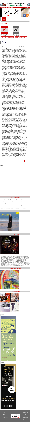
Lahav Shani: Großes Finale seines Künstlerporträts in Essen (14, 199)
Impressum (25, 412)
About (4, 412)
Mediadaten (25, 417)
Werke (16, 37)
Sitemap (26, 7)
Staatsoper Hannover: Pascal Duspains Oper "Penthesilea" (14, 208)
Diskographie (11, 37)
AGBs (4, 414)
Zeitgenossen (23, 37)
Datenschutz (5, 417)
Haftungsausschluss (7, 419)
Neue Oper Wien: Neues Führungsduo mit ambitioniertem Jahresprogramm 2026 (13, 202)
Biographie (3, 37)
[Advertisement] (14, 180)
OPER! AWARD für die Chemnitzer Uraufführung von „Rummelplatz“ (12, 205)
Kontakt (24, 414)
